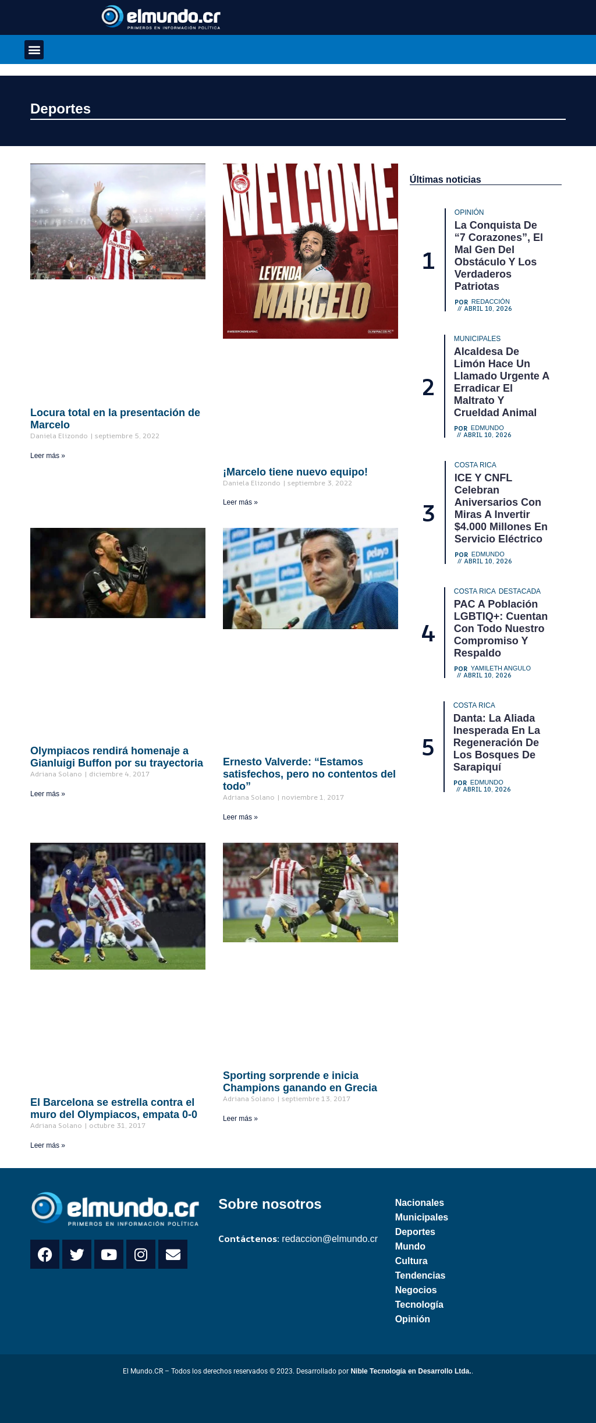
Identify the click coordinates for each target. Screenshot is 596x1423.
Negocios (416, 1290)
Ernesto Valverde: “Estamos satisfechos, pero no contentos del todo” (309, 774)
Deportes (60, 108)
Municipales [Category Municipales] (477, 339)
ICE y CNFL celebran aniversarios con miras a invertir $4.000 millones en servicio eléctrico (501, 508)
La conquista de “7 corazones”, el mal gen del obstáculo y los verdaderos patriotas (499, 255)
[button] (34, 49)
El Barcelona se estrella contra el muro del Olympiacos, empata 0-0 (113, 1108)
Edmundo (487, 428)
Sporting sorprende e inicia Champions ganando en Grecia (300, 1082)
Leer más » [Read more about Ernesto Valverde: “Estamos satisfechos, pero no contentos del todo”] (240, 817)
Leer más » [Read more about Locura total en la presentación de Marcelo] (47, 456)
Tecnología (419, 1305)
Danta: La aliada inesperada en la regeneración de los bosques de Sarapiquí (496, 742)
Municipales (422, 1217)
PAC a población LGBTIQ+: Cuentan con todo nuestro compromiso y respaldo (501, 628)
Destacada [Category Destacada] (520, 591)
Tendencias (420, 1275)
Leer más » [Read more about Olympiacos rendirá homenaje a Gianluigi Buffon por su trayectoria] (47, 794)
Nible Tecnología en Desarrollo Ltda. (410, 1371)
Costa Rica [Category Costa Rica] (475, 465)
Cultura (411, 1261)
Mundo (410, 1246)
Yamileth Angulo (501, 668)
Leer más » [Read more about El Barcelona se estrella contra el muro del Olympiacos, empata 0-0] (47, 1145)
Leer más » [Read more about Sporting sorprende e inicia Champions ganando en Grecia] (240, 1119)
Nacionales (419, 1203)
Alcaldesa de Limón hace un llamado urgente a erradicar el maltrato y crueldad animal (501, 382)
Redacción (490, 302)
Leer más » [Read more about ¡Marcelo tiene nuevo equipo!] (240, 502)
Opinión (412, 1319)
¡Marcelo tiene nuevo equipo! (295, 472)
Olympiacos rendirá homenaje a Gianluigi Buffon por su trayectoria (116, 757)
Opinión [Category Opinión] (469, 212)
